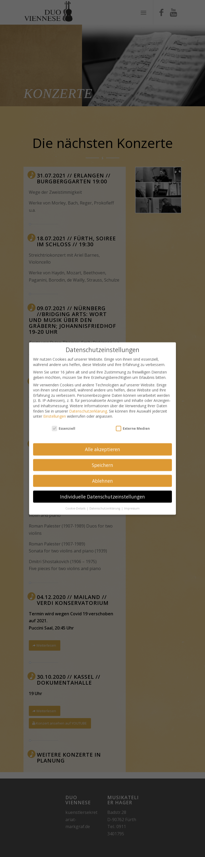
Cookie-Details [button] (75, 504)
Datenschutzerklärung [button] (105, 504)
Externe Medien (133, 424)
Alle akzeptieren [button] (102, 445)
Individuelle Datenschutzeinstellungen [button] (102, 492)
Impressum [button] (132, 504)
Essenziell (63, 424)
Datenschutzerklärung (88, 406)
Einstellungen (54, 411)
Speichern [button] (102, 460)
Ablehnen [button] (102, 476)
